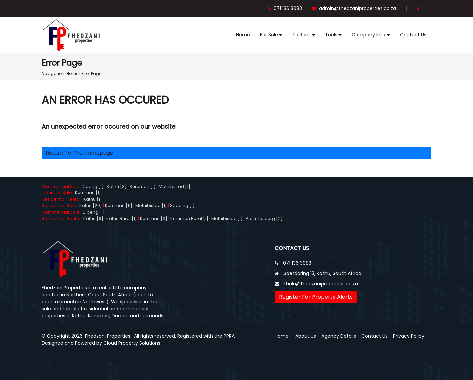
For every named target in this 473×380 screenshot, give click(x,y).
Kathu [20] (90, 205)
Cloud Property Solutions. (132, 343)
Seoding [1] (182, 205)
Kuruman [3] (153, 218)
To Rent (301, 34)
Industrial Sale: (58, 193)
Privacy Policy (408, 336)
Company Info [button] (368, 34)
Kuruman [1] (143, 186)
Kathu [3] (117, 186)
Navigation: (53, 73)
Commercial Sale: (62, 186)
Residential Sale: (60, 205)
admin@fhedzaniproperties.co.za (354, 8)
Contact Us (413, 34)
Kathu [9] (93, 218)
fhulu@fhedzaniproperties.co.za (321, 283)
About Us (305, 336)
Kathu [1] (92, 199)
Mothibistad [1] (174, 186)
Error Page (91, 73)
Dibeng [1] (93, 186)
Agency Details (338, 336)
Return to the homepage (79, 153)
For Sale (269, 34)
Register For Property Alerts (316, 297)
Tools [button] (331, 34)
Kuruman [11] (118, 205)
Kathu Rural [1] (121, 218)
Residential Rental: (62, 199)
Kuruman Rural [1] (189, 218)
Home (243, 34)
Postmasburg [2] (264, 218)
